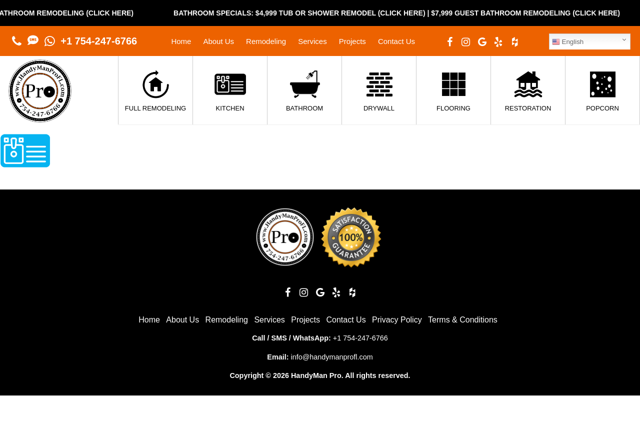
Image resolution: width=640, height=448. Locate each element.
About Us (218, 41)
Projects (352, 41)
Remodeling (266, 41)
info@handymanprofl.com (331, 357)
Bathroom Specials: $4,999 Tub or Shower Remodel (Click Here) (308, 13)
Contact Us (396, 41)
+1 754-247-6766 (98, 41)
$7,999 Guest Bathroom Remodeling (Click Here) (534, 13)
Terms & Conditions (463, 320)
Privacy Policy (397, 320)
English (568, 42)
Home (181, 41)
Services (312, 41)
